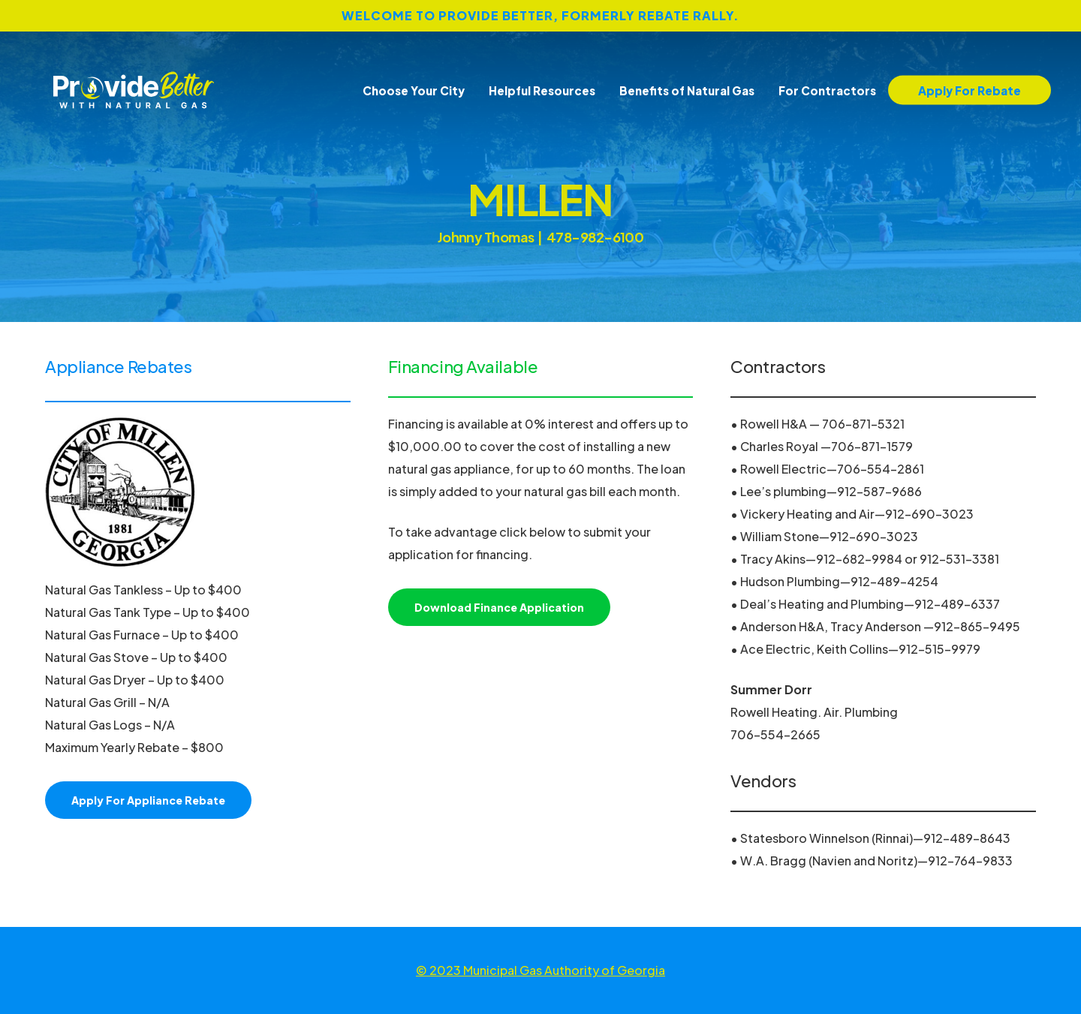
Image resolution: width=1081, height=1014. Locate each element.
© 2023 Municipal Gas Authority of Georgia (540, 970)
